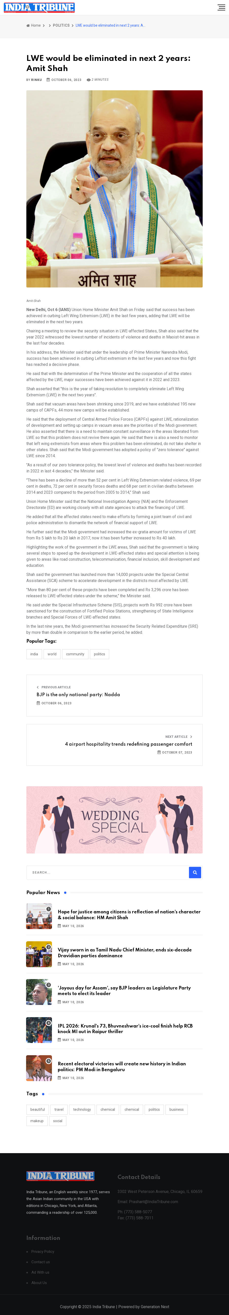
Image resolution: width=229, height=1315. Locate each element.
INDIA (34, 654)
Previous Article (54, 687)
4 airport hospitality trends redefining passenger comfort (128, 744)
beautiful (37, 1109)
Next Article (178, 737)
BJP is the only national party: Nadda (78, 695)
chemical (108, 1109)
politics (154, 1109)
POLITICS (61, 25)
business (176, 1109)
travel (59, 1109)
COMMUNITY (75, 654)
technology (82, 1109)
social (57, 1121)
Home (33, 25)
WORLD (52, 654)
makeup (37, 1121)
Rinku (36, 80)
